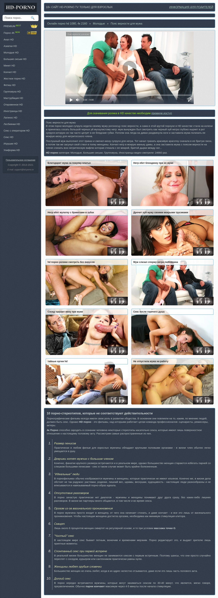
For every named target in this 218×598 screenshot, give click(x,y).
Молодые (99, 23)
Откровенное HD (13, 104)
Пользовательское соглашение (20, 160)
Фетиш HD (9, 85)
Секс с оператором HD (17, 130)
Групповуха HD (12, 91)
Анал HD (9, 39)
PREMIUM (20, 26)
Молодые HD (11, 52)
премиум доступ (161, 113)
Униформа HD (12, 150)
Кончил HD (10, 72)
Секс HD (8, 137)
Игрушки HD (10, 143)
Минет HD (9, 65)
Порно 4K (20, 32)
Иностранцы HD (13, 111)
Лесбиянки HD (12, 124)
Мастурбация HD (13, 98)
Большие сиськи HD (15, 59)
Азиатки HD (10, 46)
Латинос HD (10, 117)
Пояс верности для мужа (126, 23)
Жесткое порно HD (14, 78)
